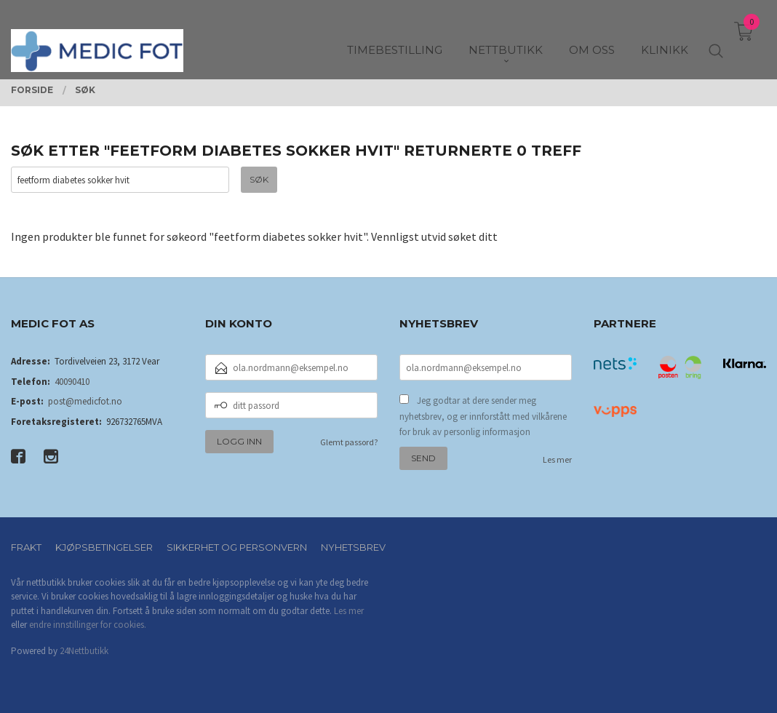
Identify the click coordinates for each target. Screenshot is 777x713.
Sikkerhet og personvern (237, 547)
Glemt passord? (349, 442)
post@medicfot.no (85, 401)
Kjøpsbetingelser (104, 547)
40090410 (72, 381)
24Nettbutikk (84, 651)
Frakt (26, 547)
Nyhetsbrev (353, 547)
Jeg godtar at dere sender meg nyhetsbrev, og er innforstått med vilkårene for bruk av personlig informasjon (483, 416)
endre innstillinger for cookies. (87, 624)
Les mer (557, 459)
